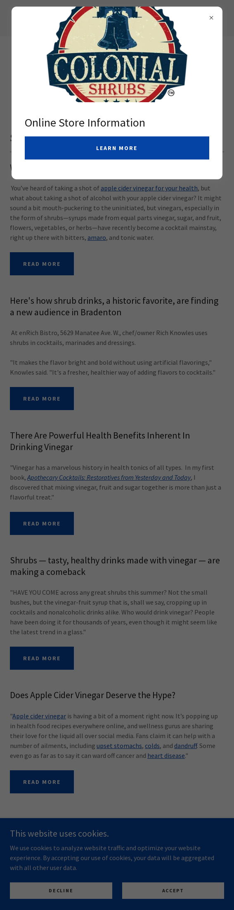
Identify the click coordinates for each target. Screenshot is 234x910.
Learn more (116, 148)
